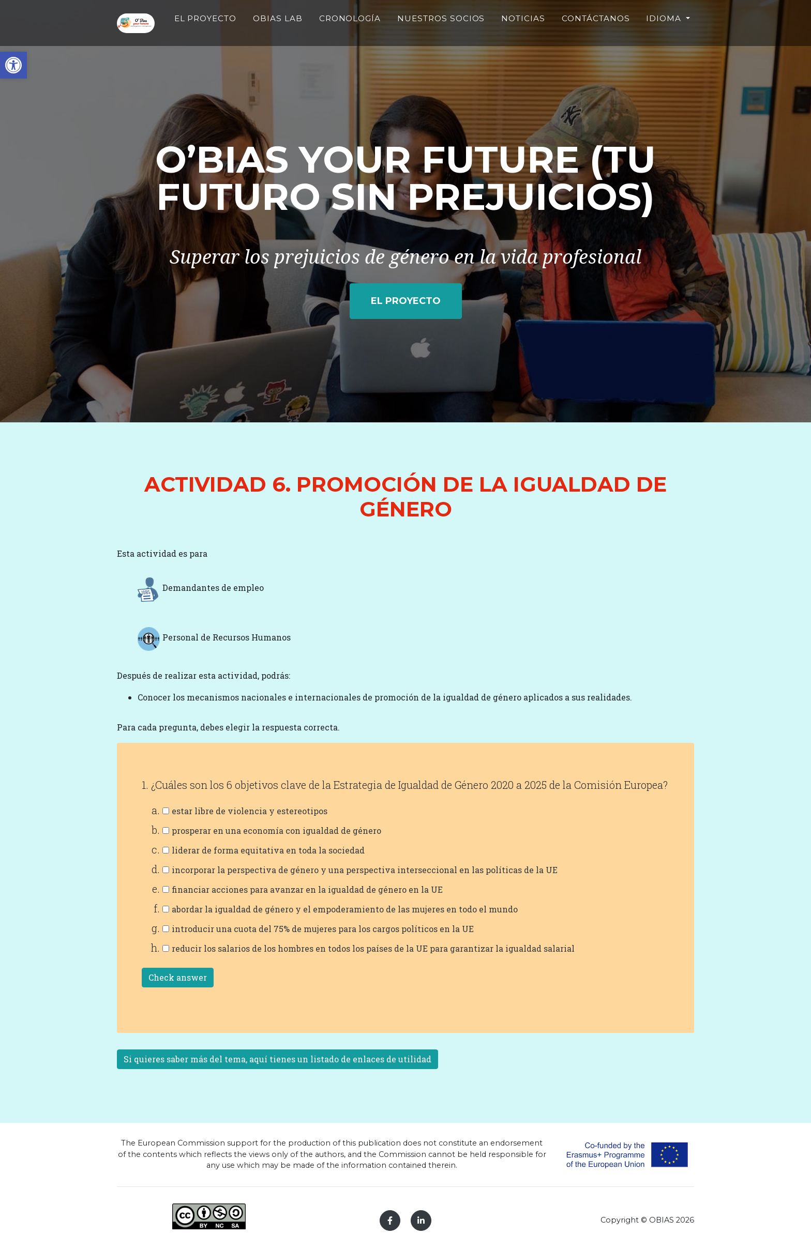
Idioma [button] (665, 33)
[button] (13, 65)
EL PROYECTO (265, 39)
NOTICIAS (523, 33)
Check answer (177, 977)
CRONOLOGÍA (383, 33)
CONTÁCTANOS (595, 33)
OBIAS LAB (320, 39)
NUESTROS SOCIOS (457, 39)
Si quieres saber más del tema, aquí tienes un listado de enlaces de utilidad (277, 1059)
